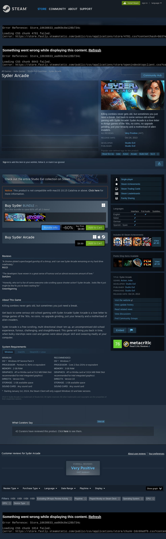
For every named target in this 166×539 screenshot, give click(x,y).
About (72, 9)
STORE (42, 9)
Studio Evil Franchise (37, 75)
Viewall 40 (156, 245)
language (155, 3)
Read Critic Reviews (139, 350)
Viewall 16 (157, 266)
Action (125, 158)
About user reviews (137, 457)
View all (101, 426)
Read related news (123, 313)
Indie (118, 158)
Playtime (84, 492)
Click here (94, 194)
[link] (73, 231)
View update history (124, 309)
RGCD (5, 271)
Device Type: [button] (20, 507)
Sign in (6, 166)
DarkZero (6, 280)
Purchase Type (30, 492)
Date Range (67, 492)
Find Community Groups (126, 322)
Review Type (9, 492)
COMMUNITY (57, 9)
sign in (144, 3)
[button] (95, 231)
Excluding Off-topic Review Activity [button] (52, 503)
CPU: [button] (148, 503)
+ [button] (157, 158)
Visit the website (124, 304)
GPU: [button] (5, 507)
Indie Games (19, 75)
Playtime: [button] (79, 503)
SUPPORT (86, 9)
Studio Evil (130, 147)
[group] (83, 505)
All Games (6, 75)
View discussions (123, 318)
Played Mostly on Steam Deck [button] (102, 503)
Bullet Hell (144, 158)
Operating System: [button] (131, 503)
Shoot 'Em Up (108, 158)
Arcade (134, 158)
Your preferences (156, 457)
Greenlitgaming (9, 293)
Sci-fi (153, 158)
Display (98, 492)
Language (49, 492)
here (66, 435)
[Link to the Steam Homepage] (17, 11)
